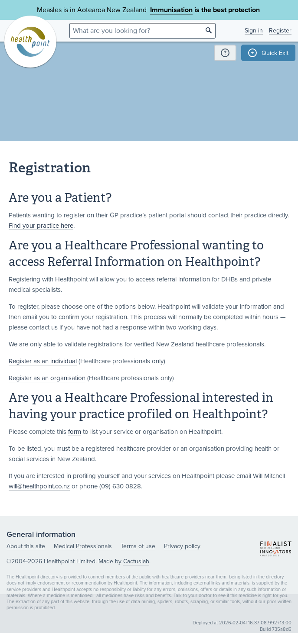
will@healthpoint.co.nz (39, 486)
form (74, 432)
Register (280, 30)
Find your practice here (41, 225)
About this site (26, 546)
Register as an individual (43, 361)
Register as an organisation (47, 378)
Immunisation (171, 10)
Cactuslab (136, 561)
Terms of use (138, 546)
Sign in (254, 30)
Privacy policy (182, 546)
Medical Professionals (83, 546)
